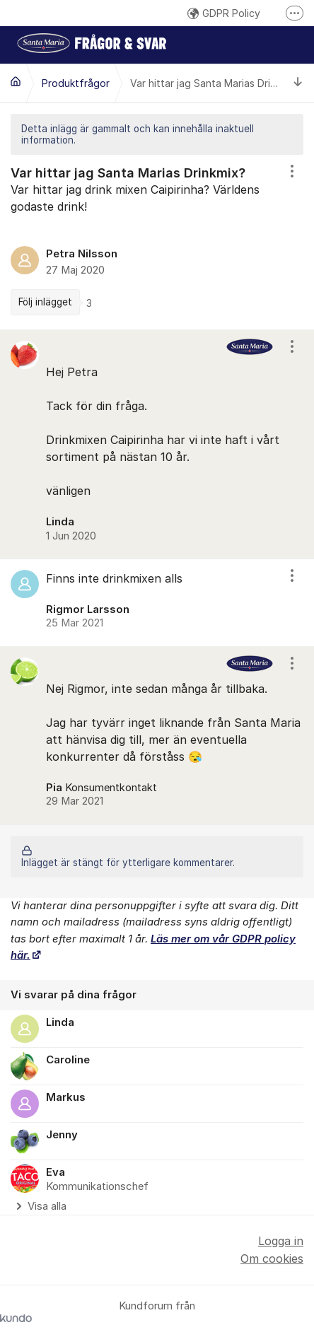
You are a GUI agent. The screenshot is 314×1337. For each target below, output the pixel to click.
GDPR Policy (223, 13)
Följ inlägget (45, 302)
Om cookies (271, 1258)
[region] (157, 242)
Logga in (280, 1241)
